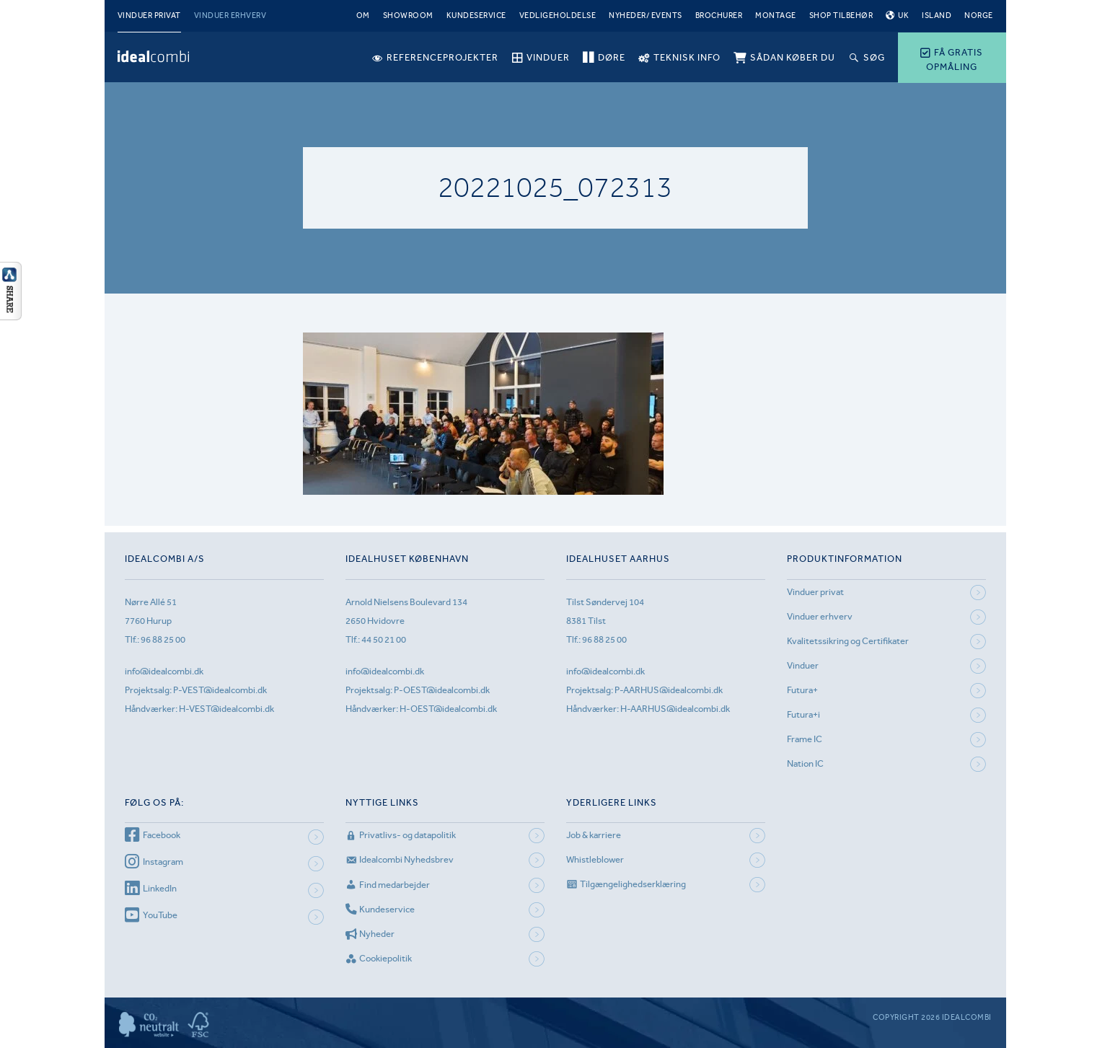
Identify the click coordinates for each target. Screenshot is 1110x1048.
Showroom (408, 15)
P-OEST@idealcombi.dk (442, 689)
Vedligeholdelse (557, 15)
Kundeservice (476, 15)
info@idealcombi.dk (164, 671)
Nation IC (805, 763)
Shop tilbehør (841, 15)
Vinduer (803, 665)
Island (936, 15)
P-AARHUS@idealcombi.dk (669, 689)
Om (363, 15)
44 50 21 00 (383, 639)
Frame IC (804, 739)
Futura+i (803, 714)
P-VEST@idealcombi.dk (220, 689)
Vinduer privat (149, 15)
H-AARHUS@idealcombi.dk (675, 708)
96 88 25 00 (163, 639)
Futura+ (802, 689)
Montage (775, 15)
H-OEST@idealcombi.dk (448, 708)
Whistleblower (595, 859)
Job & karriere (593, 834)
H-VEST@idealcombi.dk (226, 708)
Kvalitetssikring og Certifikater (848, 640)
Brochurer (719, 15)
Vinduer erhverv (230, 15)
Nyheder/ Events (645, 15)
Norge (978, 15)
